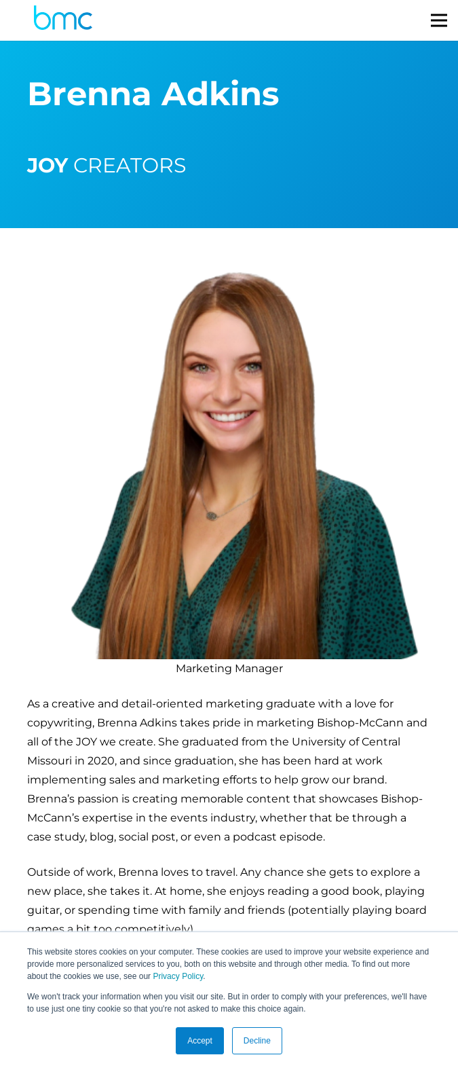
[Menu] (439, 20)
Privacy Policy (178, 976)
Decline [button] (257, 1041)
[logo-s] (63, 20)
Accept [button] (199, 1041)
